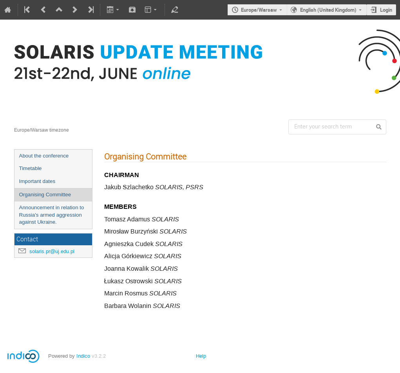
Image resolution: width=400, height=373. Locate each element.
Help (201, 356)
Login (386, 9)
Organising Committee (45, 194)
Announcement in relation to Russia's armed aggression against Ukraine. (51, 215)
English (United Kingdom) (328, 9)
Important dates (37, 181)
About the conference (44, 156)
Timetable (30, 168)
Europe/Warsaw (259, 9)
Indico (83, 356)
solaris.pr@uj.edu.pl (51, 251)
